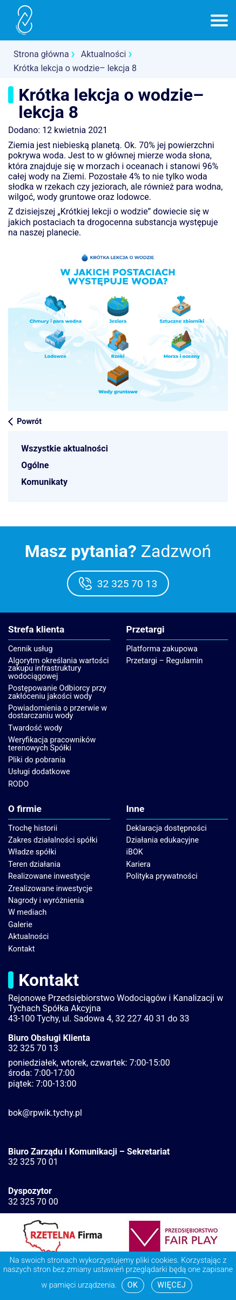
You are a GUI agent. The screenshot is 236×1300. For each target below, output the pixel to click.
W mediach (27, 912)
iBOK (134, 852)
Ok (132, 1285)
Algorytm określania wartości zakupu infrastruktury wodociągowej (58, 668)
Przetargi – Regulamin (164, 660)
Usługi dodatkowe (39, 771)
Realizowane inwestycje (49, 876)
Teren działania (34, 864)
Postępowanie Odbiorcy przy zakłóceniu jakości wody (57, 692)
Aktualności (28, 936)
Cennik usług (30, 649)
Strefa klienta (36, 630)
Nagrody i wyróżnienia (46, 900)
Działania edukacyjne (162, 840)
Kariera (138, 864)
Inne (135, 809)
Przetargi (145, 630)
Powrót (29, 421)
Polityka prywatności (162, 876)
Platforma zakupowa (162, 649)
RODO (18, 784)
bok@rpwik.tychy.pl (45, 1113)
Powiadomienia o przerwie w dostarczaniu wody (57, 712)
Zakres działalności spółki (53, 840)
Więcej (171, 1285)
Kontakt (21, 949)
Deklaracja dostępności (166, 828)
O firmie (25, 809)
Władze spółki (32, 852)
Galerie (20, 924)
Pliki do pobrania (36, 759)
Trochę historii (32, 828)
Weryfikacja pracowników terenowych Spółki (52, 743)
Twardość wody (35, 728)
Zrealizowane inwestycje (50, 888)
